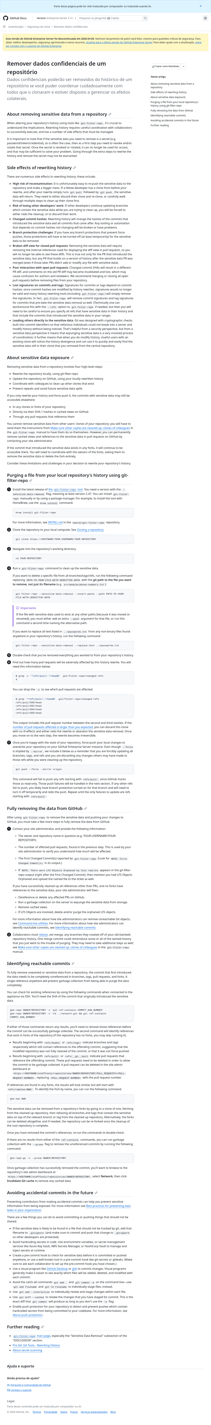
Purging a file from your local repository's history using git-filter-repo (67, 477)
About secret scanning (27, 1350)
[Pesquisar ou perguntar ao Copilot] (113, 18)
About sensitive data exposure (40, 357)
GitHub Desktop (57, 1269)
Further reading (25, 1327)
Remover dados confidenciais (71, 26)
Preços (74, 1412)
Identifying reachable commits (75, 927)
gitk (74, 1269)
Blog (113, 1412)
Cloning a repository (90, 530)
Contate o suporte (19, 1390)
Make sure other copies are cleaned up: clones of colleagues (90, 428)
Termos (37, 1412)
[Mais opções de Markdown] (184, 66)
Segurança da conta (38, 26)
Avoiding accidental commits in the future (52, 1192)
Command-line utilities (33, 923)
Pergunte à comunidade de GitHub (29, 1385)
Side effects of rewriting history (41, 167)
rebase (43, 935)
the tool (65, 489)
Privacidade (50, 1412)
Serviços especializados (94, 1412)
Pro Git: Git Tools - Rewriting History (36, 1345)
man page (31, 1336)
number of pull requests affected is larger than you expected (53, 727)
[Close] (201, 6)
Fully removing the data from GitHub (47, 808)
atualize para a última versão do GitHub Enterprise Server (119, 42)
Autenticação (15, 26)
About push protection (27, 1315)
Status (63, 1412)
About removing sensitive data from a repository (59, 114)
